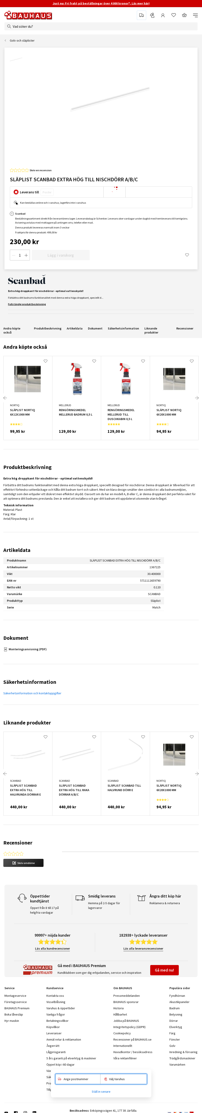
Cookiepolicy (122, 1033)
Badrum (174, 1008)
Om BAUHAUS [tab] (122, 988)
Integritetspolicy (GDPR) (129, 1027)
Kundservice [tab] (54, 988)
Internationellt (122, 1046)
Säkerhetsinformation (123, 328)
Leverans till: (30, 192)
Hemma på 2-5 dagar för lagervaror (104, 905)
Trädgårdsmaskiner (182, 1058)
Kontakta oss (55, 996)
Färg (172, 1033)
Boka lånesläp (13, 1014)
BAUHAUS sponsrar (126, 1002)
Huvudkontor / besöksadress (132, 1052)
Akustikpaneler (179, 1002)
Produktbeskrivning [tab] (27, 467)
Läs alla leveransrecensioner (143, 948)
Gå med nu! (164, 970)
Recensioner (184, 328)
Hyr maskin (11, 1021)
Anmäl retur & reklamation (63, 1039)
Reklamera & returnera (165, 903)
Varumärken (177, 1064)
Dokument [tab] (15, 637)
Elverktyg (175, 1027)
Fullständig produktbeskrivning (27, 304)
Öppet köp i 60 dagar (60, 1064)
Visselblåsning (55, 1002)
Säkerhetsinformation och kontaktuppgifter (32, 693)
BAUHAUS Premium (16, 1008)
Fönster (174, 1039)
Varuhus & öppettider (60, 1008)
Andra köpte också (11, 330)
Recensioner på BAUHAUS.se (132, 1039)
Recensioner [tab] (17, 842)
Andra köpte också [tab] (25, 346)
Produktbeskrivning (47, 328)
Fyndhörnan (177, 996)
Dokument (95, 328)
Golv (172, 1046)
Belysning (175, 1014)
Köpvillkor (53, 1027)
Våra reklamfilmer (125, 1058)
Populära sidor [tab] (179, 988)
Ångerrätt (52, 1046)
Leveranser (54, 1033)
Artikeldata (75, 328)
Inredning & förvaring (183, 1052)
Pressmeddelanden (126, 996)
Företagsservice (15, 1002)
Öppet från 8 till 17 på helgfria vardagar (44, 910)
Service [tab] (9, 988)
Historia (118, 1008)
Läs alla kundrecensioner (52, 948)
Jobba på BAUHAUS (126, 1021)
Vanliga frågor (55, 1014)
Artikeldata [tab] (16, 550)
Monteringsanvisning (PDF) (28, 649)
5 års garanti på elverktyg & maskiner (71, 1058)
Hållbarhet (120, 1014)
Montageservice (15, 996)
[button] (23, 863)
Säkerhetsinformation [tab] (29, 681)
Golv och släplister (22, 40)
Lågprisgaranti (56, 1052)
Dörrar (173, 1021)
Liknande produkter (151, 330)
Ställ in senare (101, 1092)
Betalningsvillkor (57, 1021)
